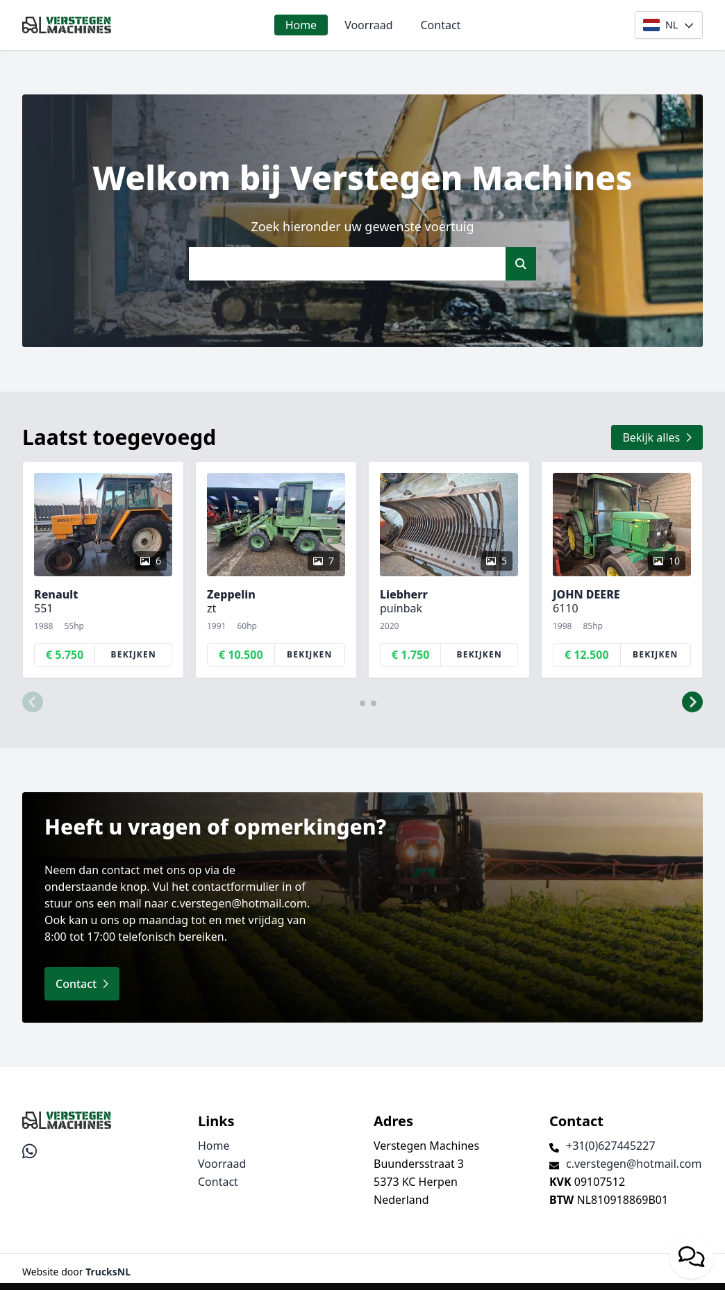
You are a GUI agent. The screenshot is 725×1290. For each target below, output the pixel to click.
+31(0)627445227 (611, 1145)
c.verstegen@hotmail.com (633, 1163)
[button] (32, 701)
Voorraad (368, 25)
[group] (103, 569)
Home (301, 25)
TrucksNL (108, 1271)
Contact (441, 25)
